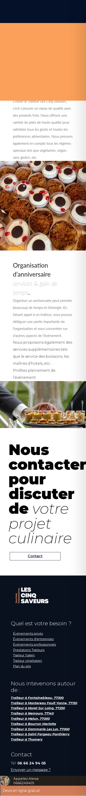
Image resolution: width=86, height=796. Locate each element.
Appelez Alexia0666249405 (25, 780)
